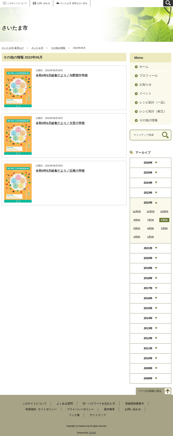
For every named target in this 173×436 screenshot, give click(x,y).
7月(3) (150, 220)
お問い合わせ (43, 3)
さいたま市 (37, 48)
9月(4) (136, 220)
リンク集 (74, 415)
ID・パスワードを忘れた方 (99, 403)
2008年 (148, 378)
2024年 (148, 182)
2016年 (148, 298)
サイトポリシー (47, 409)
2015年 (148, 308)
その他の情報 (58, 48)
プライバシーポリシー (80, 409)
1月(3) (150, 236)
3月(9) (164, 228)
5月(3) (136, 228)
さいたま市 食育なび (13, 48)
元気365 (92, 433)
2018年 (148, 278)
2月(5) (136, 236)
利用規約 (31, 409)
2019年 (148, 268)
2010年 (148, 358)
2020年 (148, 258)
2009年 (148, 368)
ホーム (144, 66)
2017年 (148, 288)
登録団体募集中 (134, 403)
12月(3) (137, 211)
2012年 (148, 338)
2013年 (148, 328)
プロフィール (148, 75)
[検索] (165, 135)
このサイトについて (17, 3)
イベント (145, 93)
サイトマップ (98, 415)
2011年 (148, 348)
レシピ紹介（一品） (153, 102)
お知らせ (145, 84)
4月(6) (150, 228)
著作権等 (109, 409)
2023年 (148, 192)
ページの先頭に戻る (150, 391)
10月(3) (164, 211)
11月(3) (151, 211)
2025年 (148, 172)
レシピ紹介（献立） (153, 111)
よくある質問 (65, 403)
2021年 (148, 248)
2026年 (148, 162)
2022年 (148, 202)
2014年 (148, 318)
